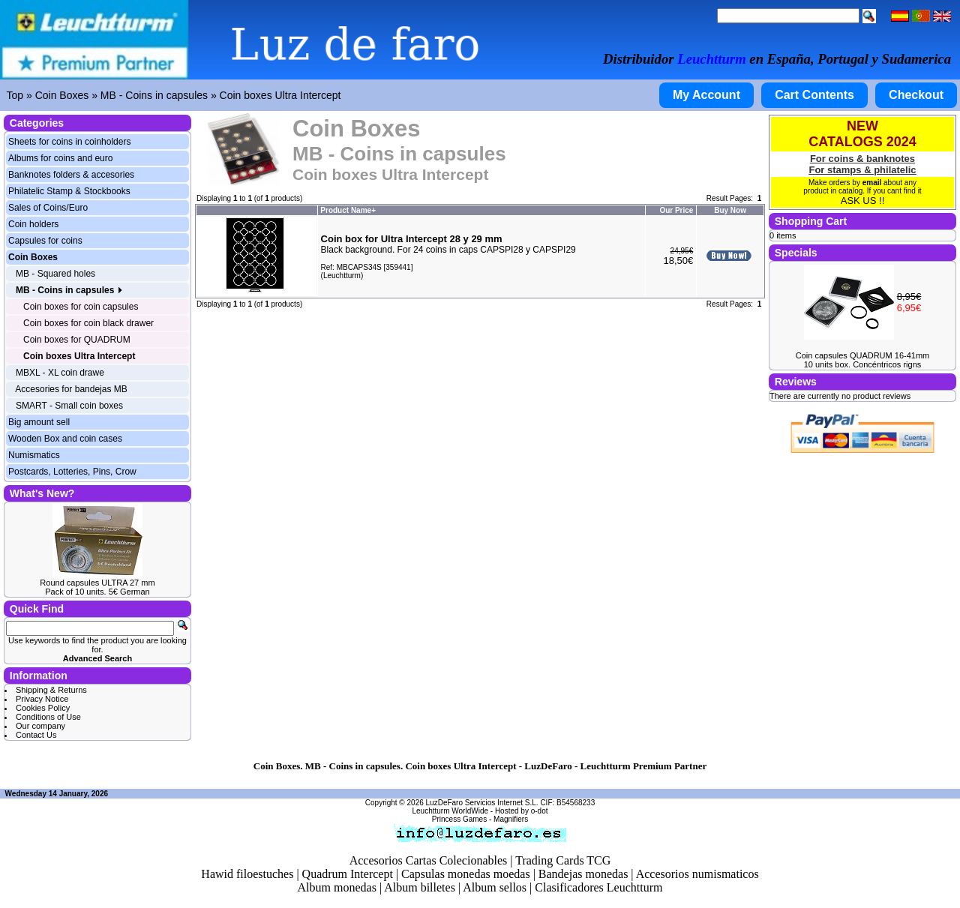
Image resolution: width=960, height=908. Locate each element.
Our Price (676, 210)
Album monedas (337, 887)
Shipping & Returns (51, 689)
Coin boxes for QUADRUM (76, 339)
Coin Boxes (62, 95)
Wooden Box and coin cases (65, 438)
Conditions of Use (48, 716)
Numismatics (34, 455)
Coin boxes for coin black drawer (88, 323)
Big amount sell (39, 422)
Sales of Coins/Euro (48, 207)
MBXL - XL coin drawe (60, 372)
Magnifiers (511, 819)
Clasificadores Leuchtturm (598, 887)
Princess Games (459, 819)
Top (15, 95)
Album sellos (494, 887)
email (872, 182)
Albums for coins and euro (60, 158)
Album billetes (419, 887)
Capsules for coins (45, 240)
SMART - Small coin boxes (69, 405)
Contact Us (36, 734)
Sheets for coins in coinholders (69, 141)
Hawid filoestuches (247, 874)
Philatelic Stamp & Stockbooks (69, 191)
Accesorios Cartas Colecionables (429, 860)
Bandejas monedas (583, 874)
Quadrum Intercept (347, 874)
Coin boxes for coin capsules (80, 306)
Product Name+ (348, 210)
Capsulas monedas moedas (465, 874)
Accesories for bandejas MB (71, 389)
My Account (706, 94)
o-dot (539, 811)
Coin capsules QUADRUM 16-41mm (863, 355)
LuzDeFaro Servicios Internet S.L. (482, 803)
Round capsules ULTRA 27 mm (97, 582)
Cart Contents (814, 94)
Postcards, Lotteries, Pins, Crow (72, 471)
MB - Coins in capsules (154, 95)
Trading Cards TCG (562, 860)
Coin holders (33, 224)
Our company (40, 725)
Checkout (916, 94)
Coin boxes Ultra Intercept (280, 95)
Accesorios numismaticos (697, 874)
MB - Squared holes (55, 273)
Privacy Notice (42, 698)
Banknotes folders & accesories (71, 174)
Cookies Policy (43, 707)
